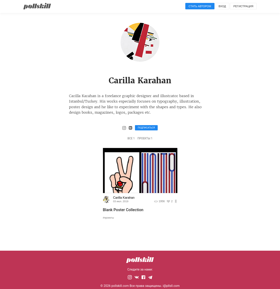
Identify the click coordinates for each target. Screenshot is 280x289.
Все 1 (131, 138)
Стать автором (200, 6)
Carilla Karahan (124, 197)
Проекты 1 (144, 138)
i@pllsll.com (171, 286)
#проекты (108, 217)
